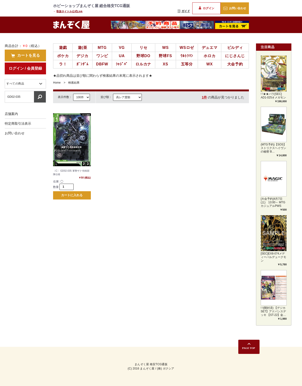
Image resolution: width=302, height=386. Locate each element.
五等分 (187, 64)
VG (122, 48)
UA (122, 56)
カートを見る (25, 55)
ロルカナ (143, 64)
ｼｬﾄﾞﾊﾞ (122, 64)
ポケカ (63, 56)
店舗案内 (11, 114)
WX (209, 64)
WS (165, 48)
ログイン (206, 8)
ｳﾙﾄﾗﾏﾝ (186, 56)
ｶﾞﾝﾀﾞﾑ (82, 64)
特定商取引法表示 (18, 123)
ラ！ (63, 64)
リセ (143, 48)
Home (57, 82)
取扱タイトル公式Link (69, 11)
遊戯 (63, 48)
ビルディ (235, 48)
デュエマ (210, 48)
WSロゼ (187, 48)
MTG (102, 48)
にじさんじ (235, 56)
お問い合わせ (234, 8)
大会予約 (235, 64)
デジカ (82, 56)
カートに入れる (72, 197)
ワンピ (102, 56)
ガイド (184, 11)
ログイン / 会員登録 (25, 68)
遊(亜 (82, 48)
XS (165, 64)
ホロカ (209, 56)
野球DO (143, 56)
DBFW (102, 64)
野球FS (165, 56)
